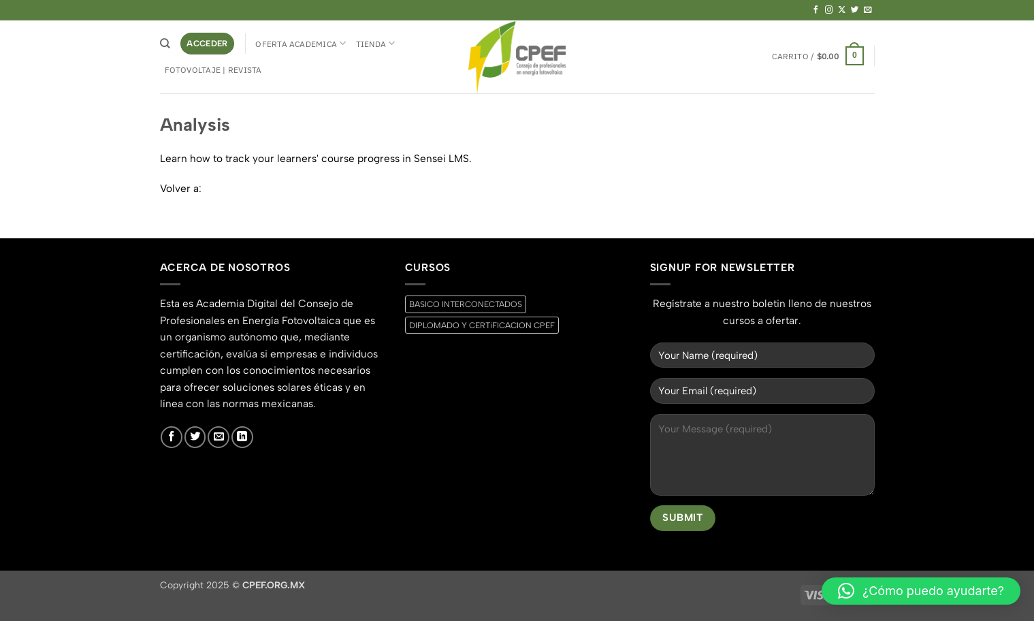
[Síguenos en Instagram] (829, 10)
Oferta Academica (300, 43)
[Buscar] (165, 44)
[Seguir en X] (842, 10)
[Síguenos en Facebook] (816, 10)
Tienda (375, 43)
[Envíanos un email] (868, 10)
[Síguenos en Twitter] (855, 10)
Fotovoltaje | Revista (213, 69)
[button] (207, 43)
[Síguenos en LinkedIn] (242, 437)
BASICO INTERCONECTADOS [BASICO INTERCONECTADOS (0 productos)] (465, 304)
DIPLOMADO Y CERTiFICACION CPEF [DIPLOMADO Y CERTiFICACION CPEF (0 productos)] (482, 325)
